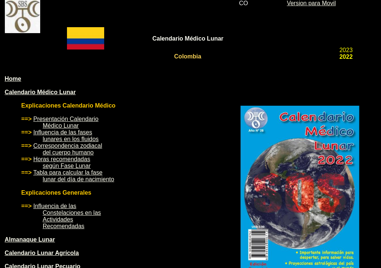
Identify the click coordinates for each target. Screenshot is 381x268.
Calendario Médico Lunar (40, 92)
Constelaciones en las (72, 213)
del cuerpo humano (68, 152)
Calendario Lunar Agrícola (42, 253)
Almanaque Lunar (30, 239)
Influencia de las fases (62, 132)
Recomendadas (63, 226)
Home (13, 79)
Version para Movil (311, 3)
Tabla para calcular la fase (67, 172)
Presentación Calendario (65, 119)
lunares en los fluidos (71, 139)
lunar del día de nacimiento (78, 179)
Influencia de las (54, 206)
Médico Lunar (61, 125)
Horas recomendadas (61, 159)
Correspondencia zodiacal (67, 146)
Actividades (58, 219)
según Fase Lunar (67, 166)
